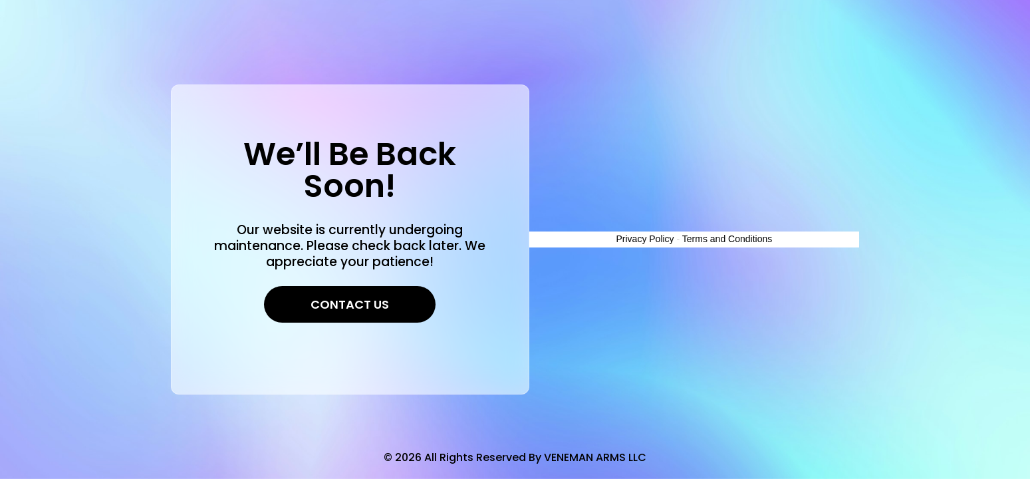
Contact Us (350, 304)
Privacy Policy (645, 239)
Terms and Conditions (727, 239)
